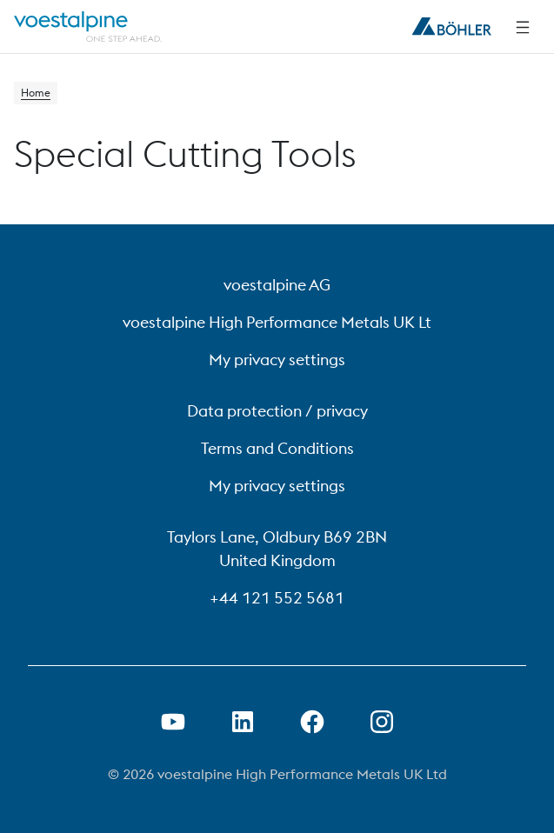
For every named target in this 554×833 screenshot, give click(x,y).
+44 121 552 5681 (277, 598)
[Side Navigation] (522, 27)
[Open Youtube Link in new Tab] (173, 722)
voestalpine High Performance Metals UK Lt (277, 322)
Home (35, 92)
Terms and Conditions (277, 448)
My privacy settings (277, 360)
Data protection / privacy (277, 411)
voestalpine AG (277, 285)
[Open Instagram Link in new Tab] (382, 722)
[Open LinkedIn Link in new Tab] (243, 722)
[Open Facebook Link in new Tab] (312, 722)
